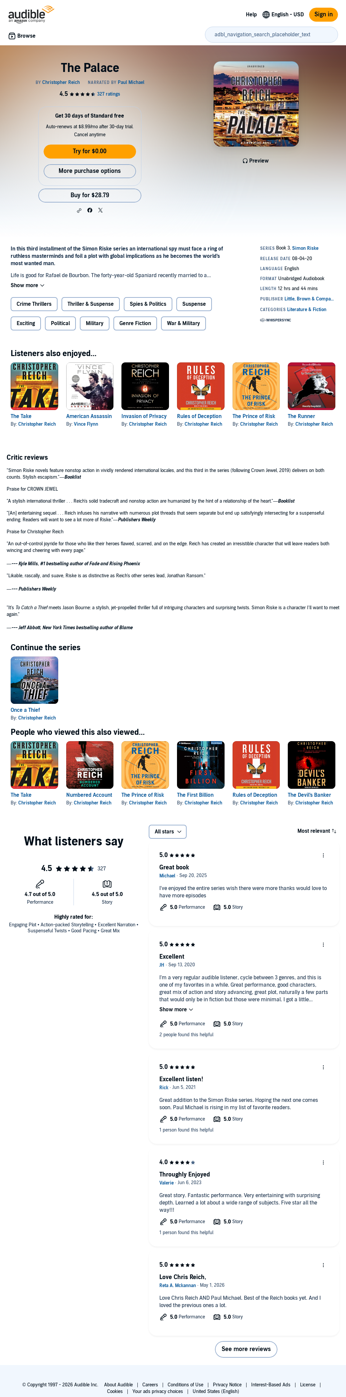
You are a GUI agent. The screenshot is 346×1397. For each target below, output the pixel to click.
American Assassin (89, 416)
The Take (21, 416)
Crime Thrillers (34, 304)
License (307, 1385)
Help (251, 14)
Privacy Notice (227, 1385)
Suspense (194, 304)
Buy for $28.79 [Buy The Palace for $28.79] (90, 195)
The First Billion (195, 795)
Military (94, 323)
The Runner (301, 416)
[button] (79, 210)
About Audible (118, 1385)
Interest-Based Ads (270, 1385)
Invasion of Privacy (144, 416)
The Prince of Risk (254, 416)
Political (60, 323)
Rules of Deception (199, 416)
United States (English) (216, 1391)
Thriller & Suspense (91, 304)
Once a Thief (25, 710)
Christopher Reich (37, 424)
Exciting (26, 323)
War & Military (183, 323)
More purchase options (90, 171)
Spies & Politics (148, 304)
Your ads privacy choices (157, 1391)
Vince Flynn (86, 424)
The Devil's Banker (309, 795)
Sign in (323, 14)
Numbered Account (89, 795)
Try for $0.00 (89, 151)
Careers (150, 1385)
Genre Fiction (135, 323)
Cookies (115, 1391)
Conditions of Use (185, 1385)
